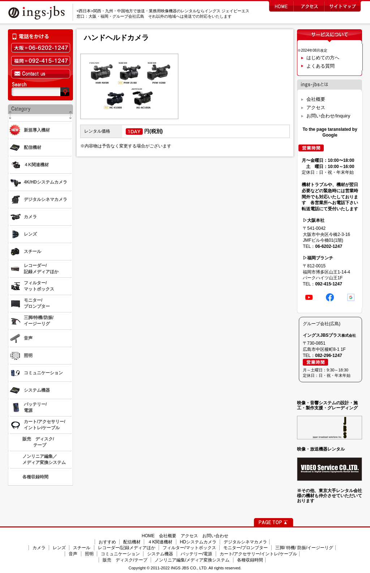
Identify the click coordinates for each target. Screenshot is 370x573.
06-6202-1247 (328, 246)
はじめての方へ (322, 57)
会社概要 (315, 99)
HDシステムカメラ (198, 541)
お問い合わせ (215, 535)
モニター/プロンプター (245, 547)
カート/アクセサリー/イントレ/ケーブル (258, 553)
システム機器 (160, 553)
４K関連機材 (160, 541)
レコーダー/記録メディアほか (126, 547)
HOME (148, 535)
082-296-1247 (328, 355)
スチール (81, 547)
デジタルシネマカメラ (245, 541)
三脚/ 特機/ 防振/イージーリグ (304, 547)
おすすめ (107, 541)
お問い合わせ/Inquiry (328, 116)
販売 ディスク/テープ (125, 560)
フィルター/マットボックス (189, 547)
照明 (89, 553)
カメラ (39, 547)
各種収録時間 (250, 560)
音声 (73, 553)
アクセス (315, 107)
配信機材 (132, 541)
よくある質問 (320, 66)
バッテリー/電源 (196, 553)
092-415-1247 (328, 283)
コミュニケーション (120, 553)
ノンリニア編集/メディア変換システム (192, 560)
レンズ (59, 547)
